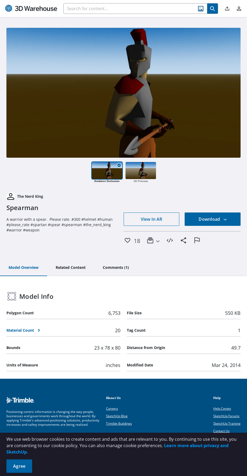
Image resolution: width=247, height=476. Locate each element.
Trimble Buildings (119, 423)
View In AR (151, 219)
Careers (112, 408)
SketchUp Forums (226, 416)
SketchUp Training (227, 423)
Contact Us (221, 431)
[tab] (23, 268)
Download (213, 219)
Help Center (222, 408)
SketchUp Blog (117, 416)
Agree (19, 466)
